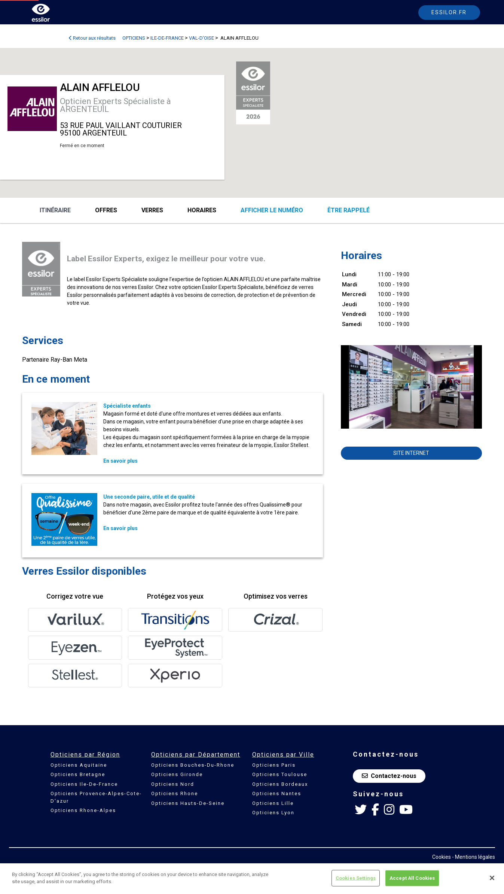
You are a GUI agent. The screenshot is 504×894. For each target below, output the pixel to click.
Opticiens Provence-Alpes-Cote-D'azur (96, 797)
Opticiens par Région (85, 754)
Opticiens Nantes (276, 793)
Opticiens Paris (274, 765)
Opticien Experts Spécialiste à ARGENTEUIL (115, 105)
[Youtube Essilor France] (406, 810)
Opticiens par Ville (283, 754)
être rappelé (348, 210)
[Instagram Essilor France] (389, 810)
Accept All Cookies (412, 878)
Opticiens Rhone (174, 793)
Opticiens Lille (273, 803)
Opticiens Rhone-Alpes (83, 810)
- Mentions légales (473, 857)
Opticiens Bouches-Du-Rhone (192, 765)
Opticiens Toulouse (279, 774)
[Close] (492, 878)
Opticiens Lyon (273, 812)
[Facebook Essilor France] (375, 810)
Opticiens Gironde (177, 774)
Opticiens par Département (195, 754)
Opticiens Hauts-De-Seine (187, 803)
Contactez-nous (389, 775)
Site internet (411, 453)
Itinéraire (55, 210)
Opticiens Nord (172, 784)
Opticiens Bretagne (78, 774)
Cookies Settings (356, 878)
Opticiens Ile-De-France (84, 784)
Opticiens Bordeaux (280, 784)
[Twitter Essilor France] (361, 810)
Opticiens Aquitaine (79, 765)
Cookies (441, 857)
